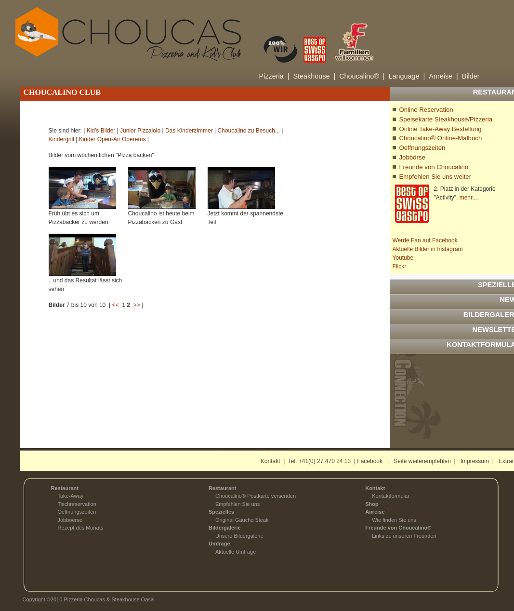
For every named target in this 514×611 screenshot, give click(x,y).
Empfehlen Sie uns (237, 504)
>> (136, 305)
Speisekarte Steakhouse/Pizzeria (446, 119)
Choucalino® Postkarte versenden (255, 496)
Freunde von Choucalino (434, 167)
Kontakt (270, 461)
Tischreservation (77, 504)
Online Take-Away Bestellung (440, 129)
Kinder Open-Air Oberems (112, 139)
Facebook (369, 461)
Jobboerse (70, 520)
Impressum (475, 461)
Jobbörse (412, 157)
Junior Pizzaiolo (140, 130)
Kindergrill (61, 139)
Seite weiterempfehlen (422, 461)
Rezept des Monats (81, 528)
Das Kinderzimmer (189, 130)
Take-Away (71, 496)
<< (115, 305)
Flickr (400, 266)
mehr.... (469, 197)
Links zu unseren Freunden (404, 536)
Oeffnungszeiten (422, 147)
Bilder (471, 76)
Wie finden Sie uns (394, 520)
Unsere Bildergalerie (239, 536)
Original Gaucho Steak (242, 520)
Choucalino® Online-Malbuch (440, 138)
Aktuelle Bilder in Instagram (428, 249)
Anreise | (443, 76)
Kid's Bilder (101, 130)
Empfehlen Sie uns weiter (435, 176)
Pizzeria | (274, 76)
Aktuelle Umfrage (235, 552)
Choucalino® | (361, 76)
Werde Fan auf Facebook (425, 240)
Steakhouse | (314, 76)
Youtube (403, 257)
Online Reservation (426, 109)
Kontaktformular (390, 496)
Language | (407, 76)
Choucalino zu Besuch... (248, 130)
